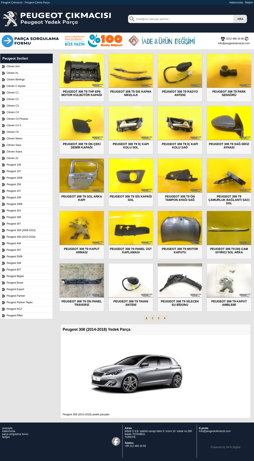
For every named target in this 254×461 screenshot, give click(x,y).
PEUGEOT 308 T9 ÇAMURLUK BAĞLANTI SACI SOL (229, 200)
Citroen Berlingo (16, 79)
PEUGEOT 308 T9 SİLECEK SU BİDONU (180, 303)
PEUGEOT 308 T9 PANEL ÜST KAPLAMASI (131, 250)
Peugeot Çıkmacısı (11, 2)
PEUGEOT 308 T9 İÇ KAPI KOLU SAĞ (180, 145)
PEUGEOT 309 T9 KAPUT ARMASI (81, 250)
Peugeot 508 (14, 263)
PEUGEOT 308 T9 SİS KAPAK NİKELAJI (130, 93)
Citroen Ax (12, 72)
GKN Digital (233, 447)
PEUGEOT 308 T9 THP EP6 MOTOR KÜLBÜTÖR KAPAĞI (81, 93)
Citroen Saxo (14, 145)
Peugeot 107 (14, 171)
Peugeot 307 (14, 223)
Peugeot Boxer (15, 282)
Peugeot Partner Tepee (20, 302)
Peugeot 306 (14, 217)
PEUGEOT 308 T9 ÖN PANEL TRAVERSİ (81, 303)
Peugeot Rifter (15, 315)
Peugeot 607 (14, 269)
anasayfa (7, 428)
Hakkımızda (236, 2)
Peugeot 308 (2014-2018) (21, 236)
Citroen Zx (12, 158)
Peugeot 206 (14, 184)
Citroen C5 (13, 131)
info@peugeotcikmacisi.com (215, 431)
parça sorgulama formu (15, 434)
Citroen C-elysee (16, 86)
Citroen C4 (13, 112)
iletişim (6, 437)
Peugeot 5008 (14, 256)
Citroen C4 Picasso (17, 118)
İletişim (249, 2)
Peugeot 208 (14, 197)
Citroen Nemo (14, 138)
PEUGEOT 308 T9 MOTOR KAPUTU (180, 250)
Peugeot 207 (14, 190)
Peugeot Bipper (15, 276)
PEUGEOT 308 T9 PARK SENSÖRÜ (229, 93)
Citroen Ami (13, 66)
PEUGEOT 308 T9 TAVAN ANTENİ (130, 303)
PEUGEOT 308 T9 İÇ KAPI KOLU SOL (131, 145)
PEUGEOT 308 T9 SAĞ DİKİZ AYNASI (229, 145)
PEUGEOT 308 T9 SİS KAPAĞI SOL (131, 198)
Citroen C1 (13, 92)
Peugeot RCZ (14, 308)
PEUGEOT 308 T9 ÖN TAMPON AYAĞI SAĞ (180, 198)
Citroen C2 (13, 99)
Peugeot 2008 (14, 177)
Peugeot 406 (14, 243)
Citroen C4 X (14, 125)
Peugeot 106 (14, 164)
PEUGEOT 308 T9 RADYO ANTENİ (180, 93)
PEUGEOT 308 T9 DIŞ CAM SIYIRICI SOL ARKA (229, 250)
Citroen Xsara (14, 151)
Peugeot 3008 (14, 204)
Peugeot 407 (14, 249)
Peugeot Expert (15, 289)
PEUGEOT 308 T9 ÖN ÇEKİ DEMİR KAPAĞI (82, 145)
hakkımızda (8, 431)
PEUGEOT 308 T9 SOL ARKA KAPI (81, 198)
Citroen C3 (13, 105)
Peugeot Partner (16, 295)
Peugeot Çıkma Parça (37, 2)
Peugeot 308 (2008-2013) (21, 230)
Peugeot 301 (14, 210)
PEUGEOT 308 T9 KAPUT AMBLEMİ (229, 303)
